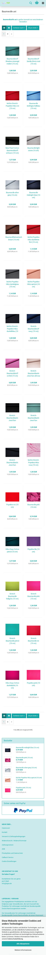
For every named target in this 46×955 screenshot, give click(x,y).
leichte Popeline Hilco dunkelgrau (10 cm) (12, 284)
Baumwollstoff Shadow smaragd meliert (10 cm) (12, 61)
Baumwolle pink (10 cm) (33, 506)
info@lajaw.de (7, 883)
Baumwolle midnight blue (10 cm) (33, 195)
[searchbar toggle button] (31, 3)
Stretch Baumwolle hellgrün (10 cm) (12, 596)
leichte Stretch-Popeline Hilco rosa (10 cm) (33, 462)
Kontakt (4, 832)
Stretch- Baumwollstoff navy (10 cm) (33, 328)
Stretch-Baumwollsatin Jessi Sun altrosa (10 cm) (33, 373)
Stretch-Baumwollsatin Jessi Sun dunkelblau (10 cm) (12, 462)
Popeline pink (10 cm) (33, 684)
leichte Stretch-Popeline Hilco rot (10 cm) (12, 105)
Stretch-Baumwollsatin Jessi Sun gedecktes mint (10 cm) (33, 418)
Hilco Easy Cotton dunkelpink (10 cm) (12, 685)
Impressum (6, 828)
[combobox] (19, 28)
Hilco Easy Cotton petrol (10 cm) (12, 550)
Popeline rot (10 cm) (12, 506)
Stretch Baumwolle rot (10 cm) (33, 640)
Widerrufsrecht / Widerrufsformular (14, 841)
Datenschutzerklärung (15, 939)
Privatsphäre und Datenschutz (12, 853)
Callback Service (7, 857)
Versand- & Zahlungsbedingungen (13, 836)
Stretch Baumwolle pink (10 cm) (33, 596)
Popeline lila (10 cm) (33, 550)
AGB (3, 849)
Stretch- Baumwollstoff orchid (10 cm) (12, 373)
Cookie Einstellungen (9, 861)
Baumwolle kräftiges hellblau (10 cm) (33, 105)
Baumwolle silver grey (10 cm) (12, 194)
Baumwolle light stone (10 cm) (33, 149)
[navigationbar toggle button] (43, 3)
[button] (4, 28)
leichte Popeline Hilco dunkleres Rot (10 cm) (33, 239)
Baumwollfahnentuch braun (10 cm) (14, 238)
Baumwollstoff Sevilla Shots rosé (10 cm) (33, 61)
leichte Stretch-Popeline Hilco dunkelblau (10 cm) (12, 328)
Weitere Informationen (23, 950)
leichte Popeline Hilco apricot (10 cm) (33, 284)
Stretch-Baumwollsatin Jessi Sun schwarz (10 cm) (12, 418)
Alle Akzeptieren (23, 944)
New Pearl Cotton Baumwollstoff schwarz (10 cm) (12, 150)
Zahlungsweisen (7, 845)
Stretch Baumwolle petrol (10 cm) (12, 640)
